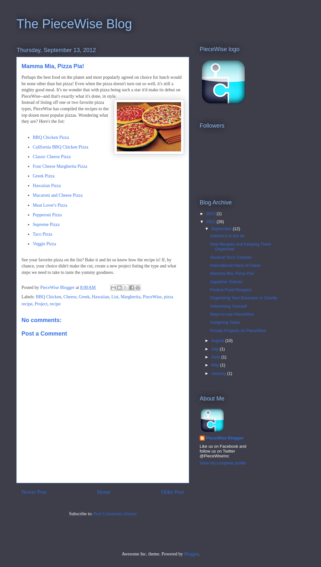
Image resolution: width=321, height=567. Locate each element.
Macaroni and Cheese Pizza (57, 195)
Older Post (172, 492)
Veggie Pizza (44, 243)
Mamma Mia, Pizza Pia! (232, 273)
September (222, 228)
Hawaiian (100, 296)
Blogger (191, 554)
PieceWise (152, 296)
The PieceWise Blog (74, 24)
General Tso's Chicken (230, 257)
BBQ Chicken (48, 296)
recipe (55, 304)
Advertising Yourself (228, 306)
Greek (84, 296)
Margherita (131, 296)
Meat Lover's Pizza (50, 205)
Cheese (70, 296)
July (215, 348)
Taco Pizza (42, 234)
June (216, 357)
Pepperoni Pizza (47, 214)
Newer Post (34, 492)
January (219, 373)
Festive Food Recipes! (230, 289)
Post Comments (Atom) (115, 513)
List (114, 296)
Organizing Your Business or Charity (243, 297)
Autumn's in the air (227, 235)
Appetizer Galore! (226, 281)
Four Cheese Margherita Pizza (60, 166)
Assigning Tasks (225, 322)
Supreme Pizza (46, 224)
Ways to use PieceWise (232, 314)
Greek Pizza (44, 176)
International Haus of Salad (235, 265)
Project (41, 304)
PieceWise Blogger (225, 438)
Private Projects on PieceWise (238, 330)
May (215, 365)
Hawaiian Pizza (47, 185)
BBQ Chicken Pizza (51, 137)
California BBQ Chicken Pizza (60, 147)
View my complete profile (223, 463)
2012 (211, 221)
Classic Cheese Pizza (52, 156)
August (218, 340)
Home (103, 492)
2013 (211, 213)
